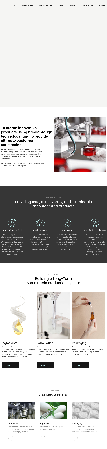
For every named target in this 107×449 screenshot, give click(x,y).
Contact (90, 394)
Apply (10, 408)
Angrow (51, 447)
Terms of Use (35, 408)
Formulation (13, 349)
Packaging (77, 349)
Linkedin (58, 414)
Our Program (12, 411)
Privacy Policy (36, 411)
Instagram (58, 411)
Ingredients (45, 349)
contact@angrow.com (87, 408)
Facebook (58, 408)
